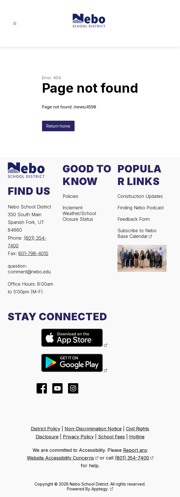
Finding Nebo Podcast (140, 207)
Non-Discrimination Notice (93, 429)
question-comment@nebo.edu (29, 269)
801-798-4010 (33, 253)
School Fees (111, 437)
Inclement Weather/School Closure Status (79, 213)
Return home (58, 126)
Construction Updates (140, 196)
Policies (70, 196)
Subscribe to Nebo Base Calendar (137, 233)
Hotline (137, 437)
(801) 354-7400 (132, 458)
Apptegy (100, 488)
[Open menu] (14, 23)
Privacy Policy (78, 437)
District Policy (45, 429)
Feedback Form (133, 219)
